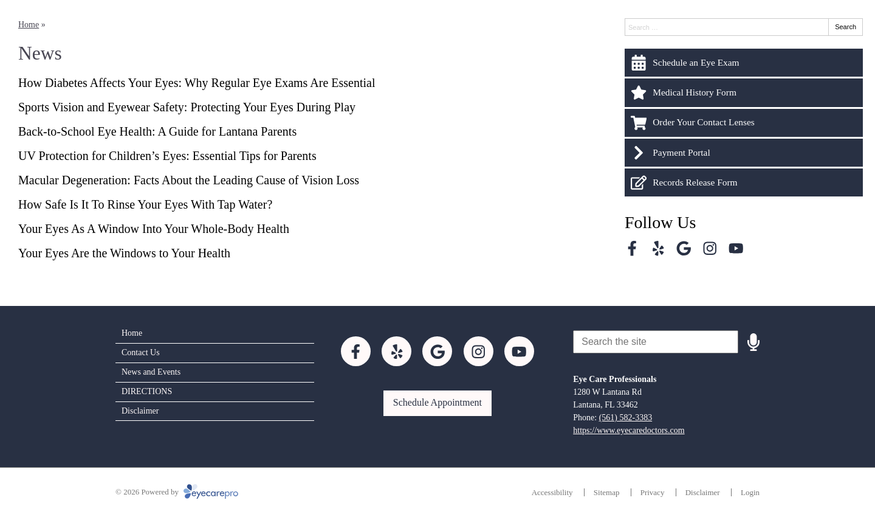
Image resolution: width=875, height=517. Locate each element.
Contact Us (141, 352)
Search (845, 26)
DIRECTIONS (147, 391)
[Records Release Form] (744, 182)
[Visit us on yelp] (658, 248)
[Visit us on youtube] (736, 248)
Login (750, 492)
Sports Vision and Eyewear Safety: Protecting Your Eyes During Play (186, 107)
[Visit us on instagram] (710, 248)
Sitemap (607, 492)
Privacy (652, 492)
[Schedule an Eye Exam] (744, 63)
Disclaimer (140, 410)
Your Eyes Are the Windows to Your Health (124, 253)
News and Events (151, 371)
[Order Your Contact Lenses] (744, 123)
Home (28, 24)
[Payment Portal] (744, 153)
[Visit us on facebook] (632, 248)
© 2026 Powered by (176, 491)
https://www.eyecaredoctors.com (628, 430)
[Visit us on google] (683, 248)
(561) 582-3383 (626, 417)
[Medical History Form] (744, 92)
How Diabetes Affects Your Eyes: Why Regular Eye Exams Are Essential (196, 82)
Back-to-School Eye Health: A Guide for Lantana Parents (159, 131)
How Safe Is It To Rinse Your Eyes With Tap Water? (145, 204)
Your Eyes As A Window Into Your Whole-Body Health (153, 228)
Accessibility (552, 492)
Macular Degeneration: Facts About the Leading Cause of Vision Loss (188, 180)
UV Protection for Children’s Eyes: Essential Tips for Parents (167, 155)
